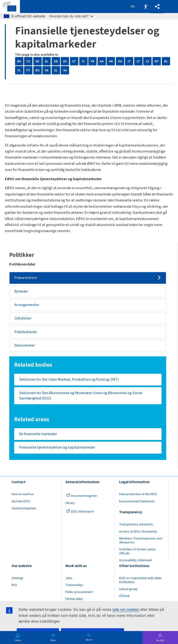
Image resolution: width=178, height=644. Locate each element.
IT (129, 61)
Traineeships (74, 585)
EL (46, 61)
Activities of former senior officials (137, 551)
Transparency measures (136, 524)
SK (46, 70)
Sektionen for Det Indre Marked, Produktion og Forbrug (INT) (69, 379)
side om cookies (125, 610)
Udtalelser (23, 318)
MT (157, 61)
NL (166, 61)
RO (37, 70)
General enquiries (24, 508)
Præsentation (25, 278)
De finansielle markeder (38, 434)
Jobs (68, 578)
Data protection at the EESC (138, 494)
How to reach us (23, 494)
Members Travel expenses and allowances (140, 540)
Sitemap (17, 578)
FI (83, 61)
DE (37, 61)
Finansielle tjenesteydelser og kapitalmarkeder (57, 447)
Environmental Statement (136, 501)
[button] (157, 6)
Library (70, 503)
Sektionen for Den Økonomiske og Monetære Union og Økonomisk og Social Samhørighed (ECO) (80, 395)
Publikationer (25, 332)
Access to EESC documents (138, 531)
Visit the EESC (21, 501)
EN (56, 61)
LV (147, 61)
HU (120, 61)
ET (74, 61)
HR (111, 61)
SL (55, 70)
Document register (81, 496)
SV (65, 70)
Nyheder (21, 291)
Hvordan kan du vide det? (71, 16)
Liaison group (128, 589)
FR (92, 61)
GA (102, 61)
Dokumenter (24, 345)
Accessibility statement (135, 560)
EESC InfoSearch (80, 511)
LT (138, 61)
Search (89, 639)
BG (19, 61)
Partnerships (74, 599)
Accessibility (145, 6)
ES (65, 61)
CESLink (124, 596)
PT (28, 70)
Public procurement (79, 592)
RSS (14, 585)
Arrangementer (26, 305)
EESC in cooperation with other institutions (140, 580)
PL (19, 70)
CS (28, 61)
